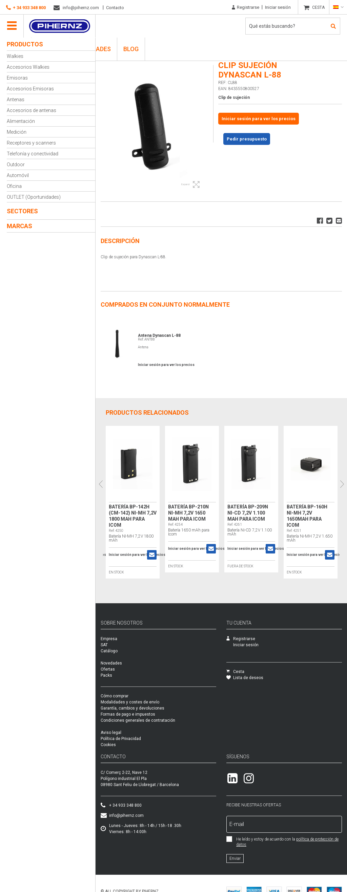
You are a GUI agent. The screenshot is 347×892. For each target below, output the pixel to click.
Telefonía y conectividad (32, 153)
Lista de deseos (244, 677)
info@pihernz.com (76, 7)
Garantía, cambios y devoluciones (132, 708)
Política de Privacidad (121, 738)
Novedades (111, 663)
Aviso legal (111, 732)
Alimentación (21, 121)
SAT (104, 645)
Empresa (109, 638)
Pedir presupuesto (247, 139)
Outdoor (16, 164)
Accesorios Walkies (28, 67)
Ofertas (108, 669)
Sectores (22, 211)
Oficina (14, 186)
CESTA (318, 7)
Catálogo (109, 651)
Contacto (115, 7)
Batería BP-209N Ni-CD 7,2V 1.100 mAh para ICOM (247, 513)
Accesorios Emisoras (30, 88)
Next (342, 484)
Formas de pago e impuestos (128, 714)
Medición (16, 132)
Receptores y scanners (31, 143)
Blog (131, 48)
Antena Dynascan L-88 (159, 335)
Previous (101, 484)
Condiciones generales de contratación (138, 720)
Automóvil (18, 175)
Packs (106, 675)
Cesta (235, 671)
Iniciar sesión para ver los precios (258, 118)
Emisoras (17, 78)
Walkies (15, 56)
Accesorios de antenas (31, 110)
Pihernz (59, 26)
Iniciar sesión (278, 7)
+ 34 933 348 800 (26, 7)
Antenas (15, 99)
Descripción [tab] (120, 240)
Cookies (108, 744)
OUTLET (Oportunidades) (34, 197)
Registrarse (245, 7)
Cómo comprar (114, 696)
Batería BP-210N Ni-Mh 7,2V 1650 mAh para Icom (188, 513)
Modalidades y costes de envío (130, 702)
